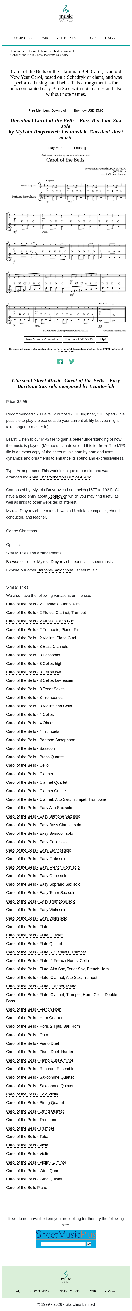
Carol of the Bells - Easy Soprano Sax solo (43, 884)
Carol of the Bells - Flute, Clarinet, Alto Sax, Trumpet (51, 977)
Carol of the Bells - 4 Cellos (30, 714)
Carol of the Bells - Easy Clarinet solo (38, 850)
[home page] (66, 13)
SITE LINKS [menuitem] (67, 38)
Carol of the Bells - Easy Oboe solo (36, 876)
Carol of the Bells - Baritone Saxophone (40, 740)
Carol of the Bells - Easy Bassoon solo (39, 833)
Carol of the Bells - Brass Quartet (35, 757)
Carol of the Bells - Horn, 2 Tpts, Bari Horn (43, 1026)
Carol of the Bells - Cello (27, 765)
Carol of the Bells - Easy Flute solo (36, 859)
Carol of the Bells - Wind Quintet (34, 1179)
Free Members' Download (47, 110)
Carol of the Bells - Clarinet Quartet (36, 782)
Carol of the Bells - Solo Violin (32, 1094)
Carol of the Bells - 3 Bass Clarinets (37, 646)
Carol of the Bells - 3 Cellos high (34, 663)
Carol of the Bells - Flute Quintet (34, 943)
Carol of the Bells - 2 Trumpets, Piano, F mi (43, 629)
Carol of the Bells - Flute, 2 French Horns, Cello (47, 961)
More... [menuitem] (113, 38)
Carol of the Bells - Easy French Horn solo (43, 867)
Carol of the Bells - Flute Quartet (34, 935)
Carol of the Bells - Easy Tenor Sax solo (40, 892)
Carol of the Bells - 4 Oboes (30, 723)
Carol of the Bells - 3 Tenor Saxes (35, 689)
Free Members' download (43, 339)
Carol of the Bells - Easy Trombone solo (40, 901)
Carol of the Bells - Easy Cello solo (36, 842)
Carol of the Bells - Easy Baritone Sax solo (43, 816)
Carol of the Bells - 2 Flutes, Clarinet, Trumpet (46, 612)
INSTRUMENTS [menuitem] (69, 1291)
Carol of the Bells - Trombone (31, 1120)
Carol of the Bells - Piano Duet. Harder (39, 1052)
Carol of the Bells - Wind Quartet (34, 1171)
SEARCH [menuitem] (92, 38)
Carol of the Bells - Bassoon (30, 748)
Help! (102, 339)
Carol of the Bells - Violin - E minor (36, 1162)
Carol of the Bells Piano (26, 1187)
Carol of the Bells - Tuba (27, 1136)
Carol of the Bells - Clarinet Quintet (36, 791)
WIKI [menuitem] (45, 38)
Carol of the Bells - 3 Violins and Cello (39, 706)
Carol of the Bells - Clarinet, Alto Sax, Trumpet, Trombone (56, 799)
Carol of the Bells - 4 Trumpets (32, 731)
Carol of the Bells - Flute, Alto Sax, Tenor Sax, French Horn (57, 969)
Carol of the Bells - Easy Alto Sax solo (39, 808)
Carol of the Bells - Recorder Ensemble (40, 1069)
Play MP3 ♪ (56, 148)
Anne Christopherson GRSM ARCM (60, 477)
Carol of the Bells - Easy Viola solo (36, 910)
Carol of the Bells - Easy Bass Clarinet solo (43, 825)
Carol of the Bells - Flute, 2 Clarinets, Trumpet (46, 952)
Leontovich (102, 386)
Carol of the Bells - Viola (27, 1145)
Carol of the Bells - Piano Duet (32, 1043)
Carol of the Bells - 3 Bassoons (33, 655)
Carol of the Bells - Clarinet (29, 774)
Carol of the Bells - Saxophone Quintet (39, 1086)
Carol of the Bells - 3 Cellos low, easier (39, 680)
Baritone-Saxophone (55, 570)
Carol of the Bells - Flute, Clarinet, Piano (41, 986)
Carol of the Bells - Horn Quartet (34, 1018)
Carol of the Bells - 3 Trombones (34, 697)
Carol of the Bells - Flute (27, 927)
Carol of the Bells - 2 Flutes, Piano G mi (40, 621)
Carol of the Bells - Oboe (27, 1035)
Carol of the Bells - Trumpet (30, 1128)
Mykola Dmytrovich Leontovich (63, 561)
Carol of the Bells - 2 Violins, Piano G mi (41, 638)
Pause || (80, 148)
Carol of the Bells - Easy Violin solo (36, 918)
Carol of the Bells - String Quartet (35, 1103)
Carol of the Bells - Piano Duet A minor (39, 1060)
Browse (12, 561)
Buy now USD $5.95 (89, 110)
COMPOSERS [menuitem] (23, 38)
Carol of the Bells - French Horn (33, 1009)
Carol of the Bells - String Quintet (35, 1111)
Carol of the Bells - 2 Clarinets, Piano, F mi (43, 604)
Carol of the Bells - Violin (27, 1154)
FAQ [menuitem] (17, 1291)
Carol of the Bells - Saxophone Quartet (40, 1077)
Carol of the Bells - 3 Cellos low (33, 672)
